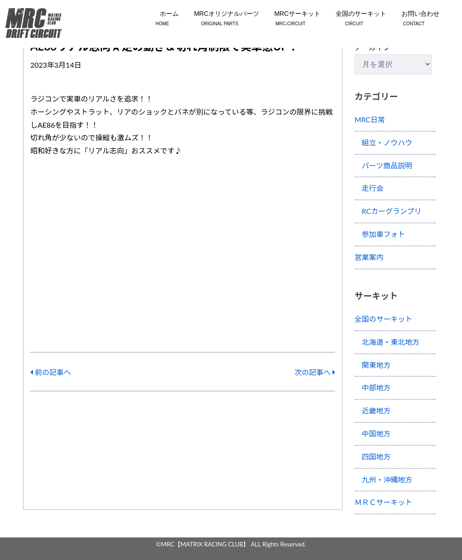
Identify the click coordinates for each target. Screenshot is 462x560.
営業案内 (369, 257)
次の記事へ (315, 372)
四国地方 (373, 456)
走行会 (369, 188)
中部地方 (373, 387)
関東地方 (373, 365)
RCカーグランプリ (388, 211)
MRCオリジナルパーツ (219, 19)
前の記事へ (50, 372)
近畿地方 (373, 410)
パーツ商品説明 (383, 165)
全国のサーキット (354, 19)
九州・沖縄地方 (383, 479)
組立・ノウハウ (383, 142)
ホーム (162, 19)
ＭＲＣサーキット (383, 502)
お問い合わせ (413, 19)
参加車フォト (380, 234)
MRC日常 (370, 119)
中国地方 (373, 433)
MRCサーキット (290, 19)
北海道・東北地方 (387, 342)
